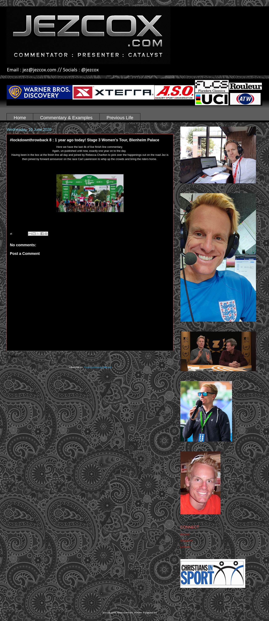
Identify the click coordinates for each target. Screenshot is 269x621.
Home (20, 117)
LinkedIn (185, 546)
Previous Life (120, 117)
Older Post (163, 356)
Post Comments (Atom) (98, 367)
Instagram (186, 540)
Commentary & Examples (66, 117)
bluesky (185, 534)
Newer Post (18, 356)
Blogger (161, 612)
